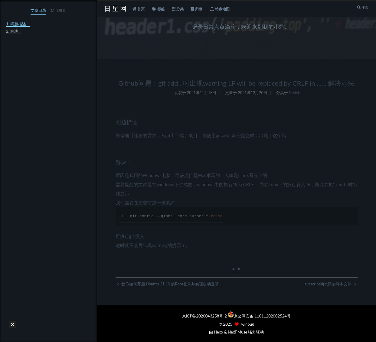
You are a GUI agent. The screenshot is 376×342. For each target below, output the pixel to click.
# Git (236, 269)
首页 (138, 9)
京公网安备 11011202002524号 (262, 316)
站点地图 (220, 9)
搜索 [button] (362, 7)
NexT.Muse (237, 332)
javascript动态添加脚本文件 (330, 283)
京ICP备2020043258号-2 (205, 316)
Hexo (218, 332)
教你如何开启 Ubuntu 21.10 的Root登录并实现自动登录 (168, 283)
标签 (158, 9)
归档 (196, 9)
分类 (178, 9)
